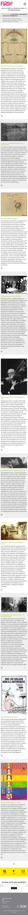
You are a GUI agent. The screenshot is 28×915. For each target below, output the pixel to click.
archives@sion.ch (6, 907)
